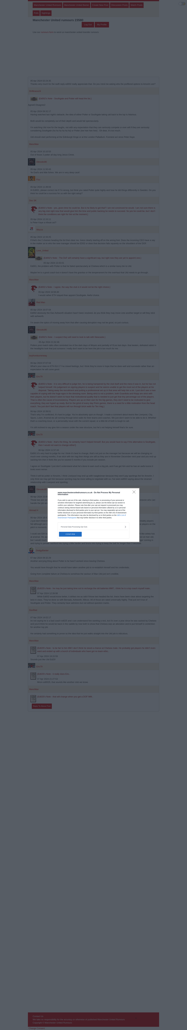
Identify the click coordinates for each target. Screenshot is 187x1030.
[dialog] (93, 515)
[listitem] (93, 527)
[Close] (134, 492)
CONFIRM (70, 534)
